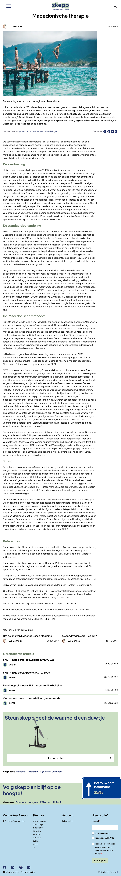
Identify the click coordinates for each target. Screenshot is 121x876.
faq (34, 847)
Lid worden (56, 758)
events (36, 840)
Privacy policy (28, 872)
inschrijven (99, 860)
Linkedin (57, 771)
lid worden (67, 821)
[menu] (8, 6)
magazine (38, 827)
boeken (37, 830)
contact (37, 837)
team (35, 844)
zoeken (115, 6)
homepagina (39, 821)
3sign (113, 872)
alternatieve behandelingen (45, 131)
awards (36, 834)
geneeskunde (25, 131)
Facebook (21, 771)
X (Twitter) (45, 771)
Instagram (33, 771)
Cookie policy (10, 872)
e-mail (95, 821)
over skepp (38, 824)
